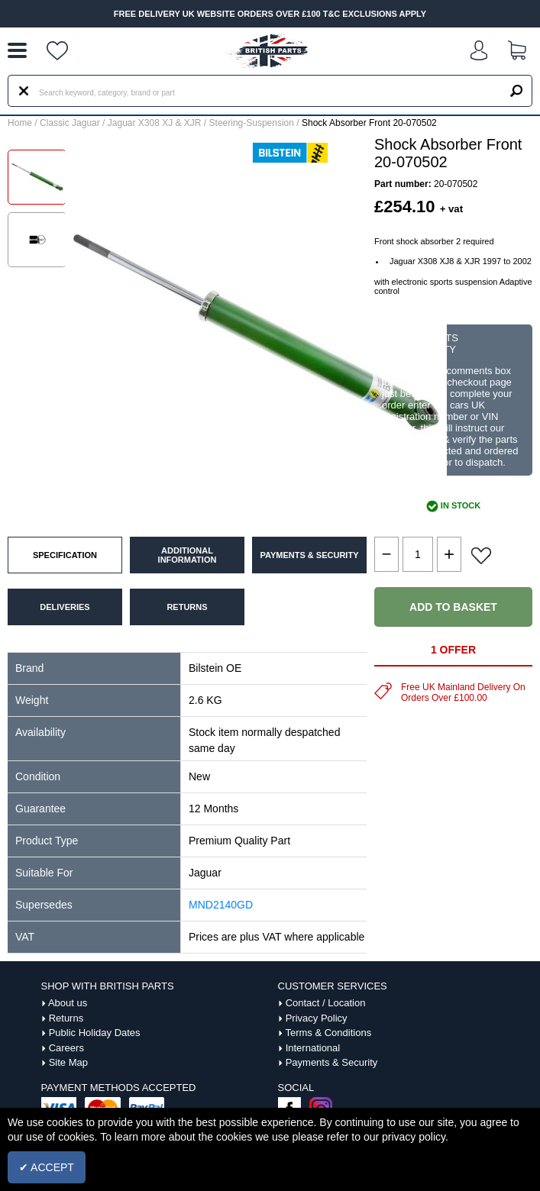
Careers (66, 1048)
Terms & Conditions (328, 1032)
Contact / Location (326, 1003)
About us (67, 1003)
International (313, 1048)
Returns (66, 1018)
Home (20, 123)
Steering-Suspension (251, 123)
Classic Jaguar (70, 123)
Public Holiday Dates (95, 1032)
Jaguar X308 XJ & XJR (155, 123)
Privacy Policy (317, 1018)
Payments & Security (332, 1062)
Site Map (68, 1062)
